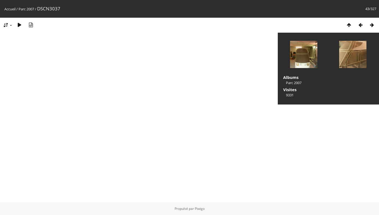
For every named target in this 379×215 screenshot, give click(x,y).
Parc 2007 (26, 9)
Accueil (10, 9)
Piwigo (200, 208)
